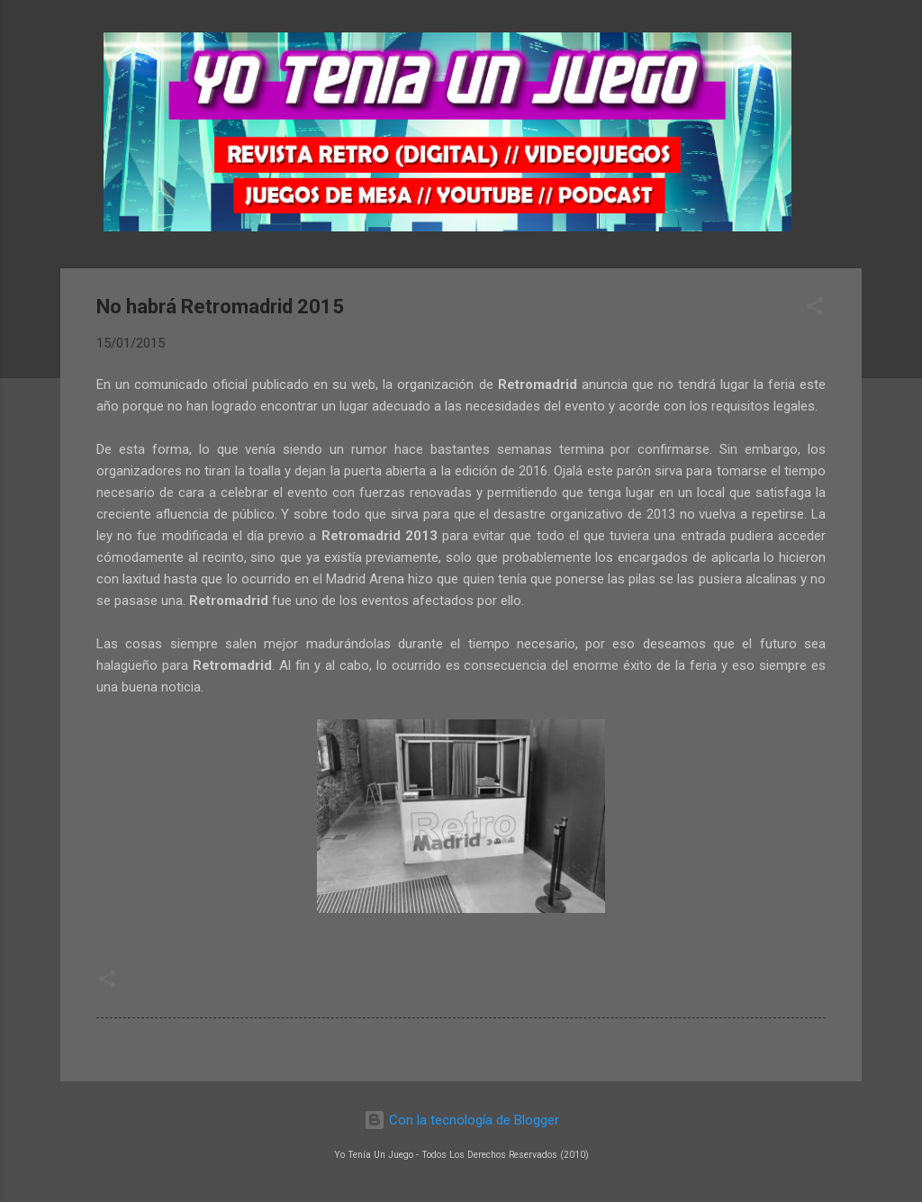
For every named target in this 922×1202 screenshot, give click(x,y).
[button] (815, 309)
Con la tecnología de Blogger (461, 1120)
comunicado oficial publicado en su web (254, 384)
